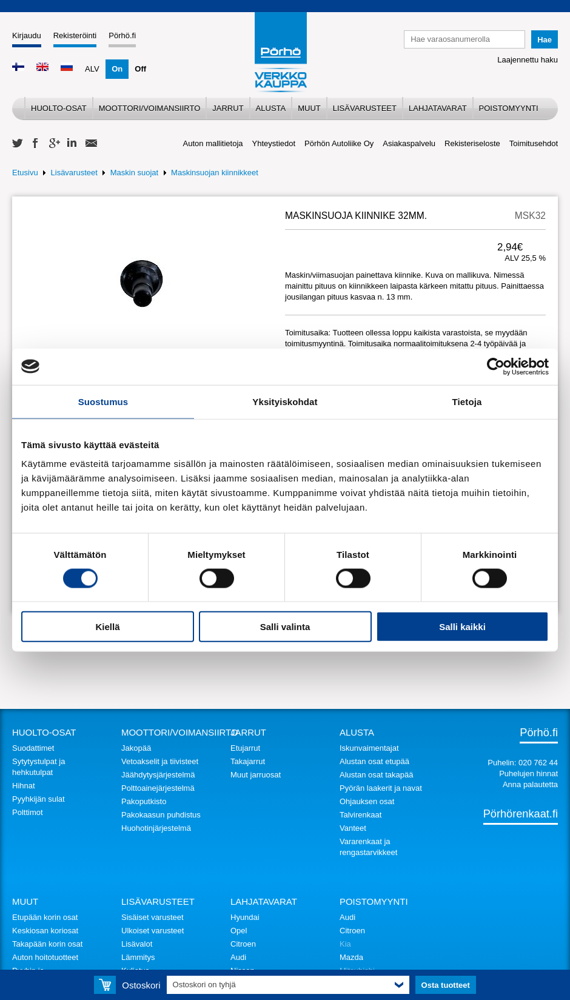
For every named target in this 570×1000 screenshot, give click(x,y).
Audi (238, 957)
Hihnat (23, 785)
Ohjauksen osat (367, 801)
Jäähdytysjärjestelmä (158, 774)
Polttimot (27, 812)
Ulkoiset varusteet (152, 930)
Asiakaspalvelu (409, 143)
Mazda (351, 957)
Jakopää (136, 748)
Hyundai (245, 917)
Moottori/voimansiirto (150, 108)
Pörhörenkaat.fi (520, 814)
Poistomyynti (508, 108)
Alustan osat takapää (376, 774)
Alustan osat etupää (374, 761)
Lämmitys (138, 957)
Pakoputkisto (143, 801)
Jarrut (227, 108)
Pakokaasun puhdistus (161, 814)
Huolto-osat (59, 108)
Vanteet (353, 828)
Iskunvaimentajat (369, 748)
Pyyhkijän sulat (38, 799)
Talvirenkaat (360, 814)
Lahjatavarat (438, 108)
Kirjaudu (26, 35)
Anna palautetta (530, 784)
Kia (345, 943)
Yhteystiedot (274, 143)
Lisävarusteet (365, 108)
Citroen (243, 943)
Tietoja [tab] (467, 401)
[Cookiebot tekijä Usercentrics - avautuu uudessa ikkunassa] (496, 366)
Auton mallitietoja (213, 143)
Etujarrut (245, 748)
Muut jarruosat (255, 774)
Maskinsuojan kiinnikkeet (214, 172)
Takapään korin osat (47, 943)
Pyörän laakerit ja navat (381, 788)
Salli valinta (285, 627)
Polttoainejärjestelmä (158, 788)
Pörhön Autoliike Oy (339, 143)
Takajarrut (247, 761)
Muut (309, 108)
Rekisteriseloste (472, 143)
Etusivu (25, 172)
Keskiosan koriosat (45, 930)
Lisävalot (136, 943)
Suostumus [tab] (103, 401)
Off (140, 68)
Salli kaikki (462, 627)
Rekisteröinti (75, 35)
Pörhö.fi (122, 35)
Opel (238, 930)
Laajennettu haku (527, 59)
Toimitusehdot (533, 143)
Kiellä (107, 627)
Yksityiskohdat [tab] (284, 401)
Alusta (271, 108)
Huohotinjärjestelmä (156, 828)
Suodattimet (33, 748)
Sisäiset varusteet (152, 917)
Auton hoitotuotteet (45, 957)
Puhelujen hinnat (528, 773)
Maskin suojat (134, 172)
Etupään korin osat (45, 917)
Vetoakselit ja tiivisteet (159, 761)
